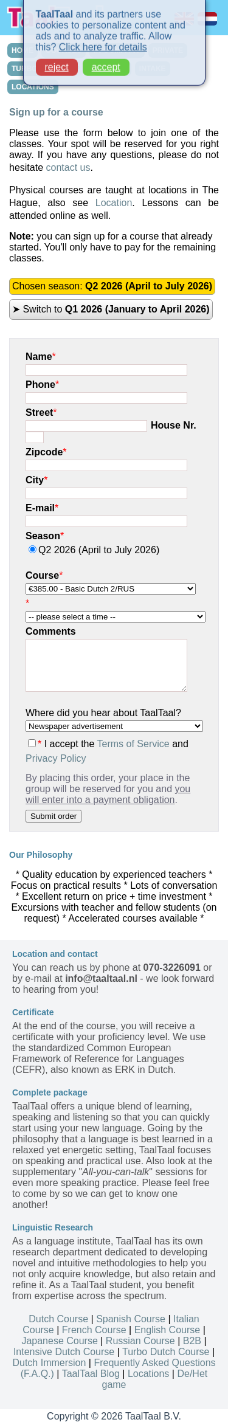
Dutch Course (58, 1319)
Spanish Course (130, 1319)
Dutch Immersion (49, 1363)
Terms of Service (133, 744)
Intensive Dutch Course (63, 1352)
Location (114, 203)
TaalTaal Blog (91, 1373)
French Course (94, 1330)
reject (57, 60)
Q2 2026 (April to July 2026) (94, 550)
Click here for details (103, 40)
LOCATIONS (33, 87)
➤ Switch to (111, 309)
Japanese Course (59, 1341)
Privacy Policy (56, 758)
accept (106, 60)
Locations (149, 1373)
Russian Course (140, 1341)
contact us (68, 167)
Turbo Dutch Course (165, 1352)
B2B (192, 1341)
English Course (167, 1330)
